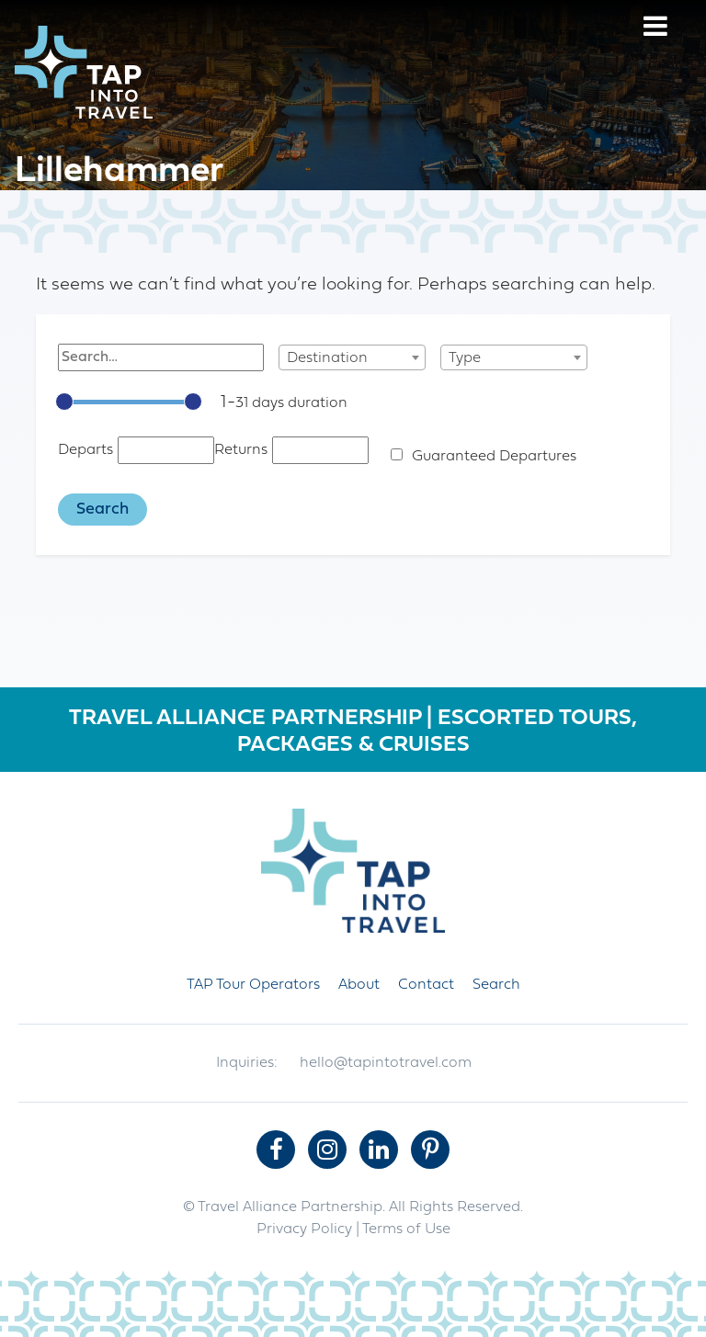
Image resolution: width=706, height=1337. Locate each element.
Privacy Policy (304, 1229)
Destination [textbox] (327, 358)
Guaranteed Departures (494, 456)
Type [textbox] (465, 358)
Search (496, 985)
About (359, 985)
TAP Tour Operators (253, 985)
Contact (426, 985)
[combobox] (352, 357)
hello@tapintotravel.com (386, 1063)
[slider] (64, 401)
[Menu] (655, 29)
